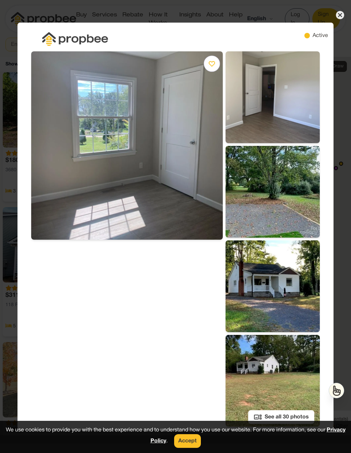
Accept (187, 441)
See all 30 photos (281, 417)
